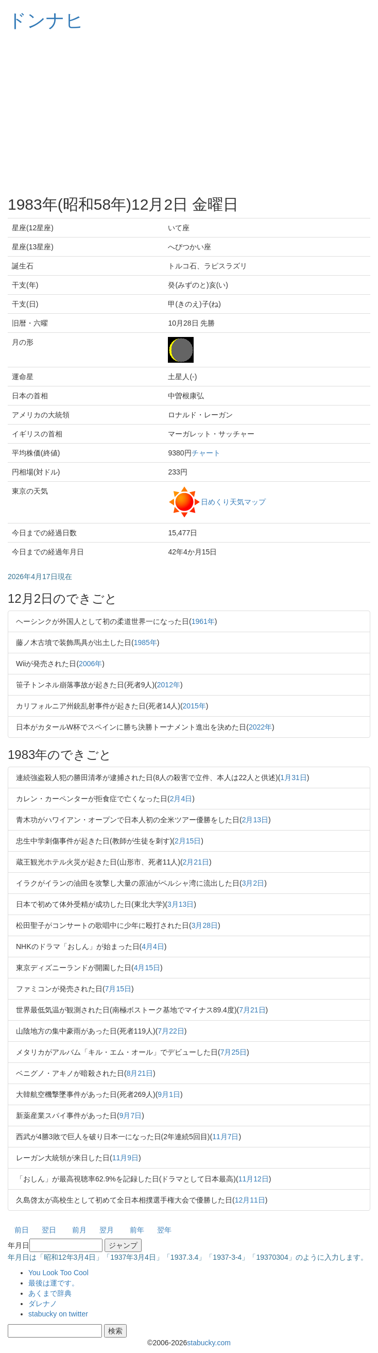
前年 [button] (137, 1230)
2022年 (260, 727)
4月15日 (147, 967)
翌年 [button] (164, 1230)
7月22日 (171, 1031)
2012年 (168, 685)
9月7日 (130, 1115)
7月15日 (118, 989)
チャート (206, 453)
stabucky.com (209, 1343)
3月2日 (253, 883)
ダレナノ (42, 1303)
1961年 (203, 621)
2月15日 (188, 841)
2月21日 (196, 862)
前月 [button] (79, 1230)
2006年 (90, 663)
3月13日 (180, 904)
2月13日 (255, 820)
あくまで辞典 (50, 1293)
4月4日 (153, 946)
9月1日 (169, 1094)
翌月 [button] (106, 1230)
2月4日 (181, 798)
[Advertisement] (189, 113)
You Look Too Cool (58, 1273)
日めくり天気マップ (233, 501)
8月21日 (140, 1073)
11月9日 (125, 1158)
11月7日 (225, 1136)
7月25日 (233, 1052)
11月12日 (253, 1179)
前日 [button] (21, 1230)
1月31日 (293, 777)
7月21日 (252, 1010)
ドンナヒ (46, 20)
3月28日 (205, 925)
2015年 (194, 706)
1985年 (145, 642)
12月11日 (250, 1200)
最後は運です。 (53, 1283)
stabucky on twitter (58, 1314)
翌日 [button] (49, 1230)
